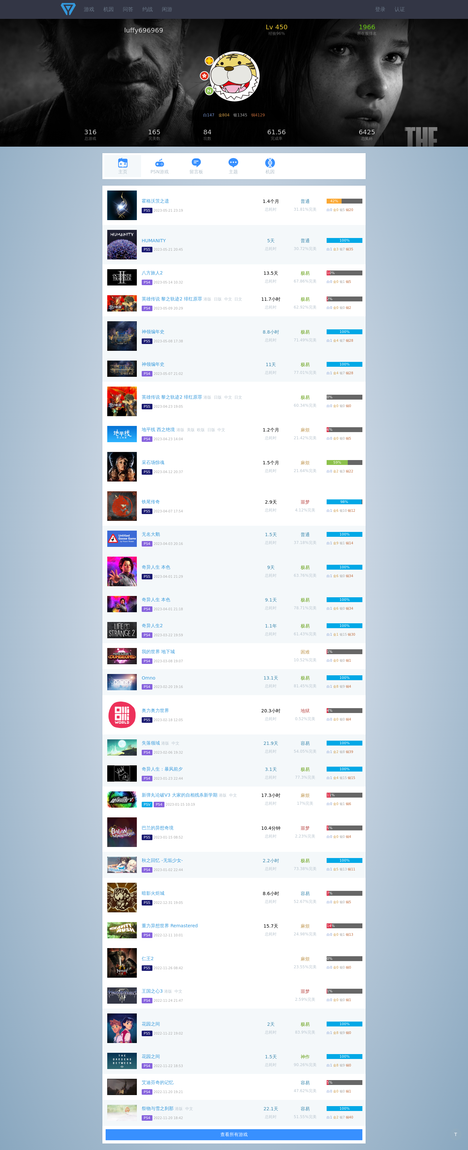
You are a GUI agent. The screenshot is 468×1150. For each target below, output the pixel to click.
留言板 (196, 166)
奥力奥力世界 (155, 710)
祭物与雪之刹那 (158, 1108)
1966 (367, 27)
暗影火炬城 (153, 893)
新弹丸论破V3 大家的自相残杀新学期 (179, 795)
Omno (148, 678)
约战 (147, 9)
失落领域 (151, 743)
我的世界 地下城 (158, 651)
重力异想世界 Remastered (170, 925)
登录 (380, 9)
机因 (108, 9)
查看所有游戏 (234, 1134)
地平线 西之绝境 (158, 429)
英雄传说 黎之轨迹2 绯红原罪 (172, 298)
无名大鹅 (151, 534)
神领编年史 (153, 331)
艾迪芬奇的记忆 (158, 1082)
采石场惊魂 (153, 462)
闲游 (167, 9)
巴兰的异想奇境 (158, 827)
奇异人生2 (152, 625)
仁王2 (148, 958)
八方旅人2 (152, 272)
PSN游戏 (159, 166)
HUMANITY (154, 240)
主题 (233, 166)
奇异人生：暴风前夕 (162, 769)
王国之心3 (152, 991)
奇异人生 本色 (156, 567)
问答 (128, 9)
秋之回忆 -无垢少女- (162, 860)
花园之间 (151, 1023)
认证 (400, 9)
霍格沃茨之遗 (155, 201)
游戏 (89, 9)
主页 (123, 166)
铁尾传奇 (151, 501)
